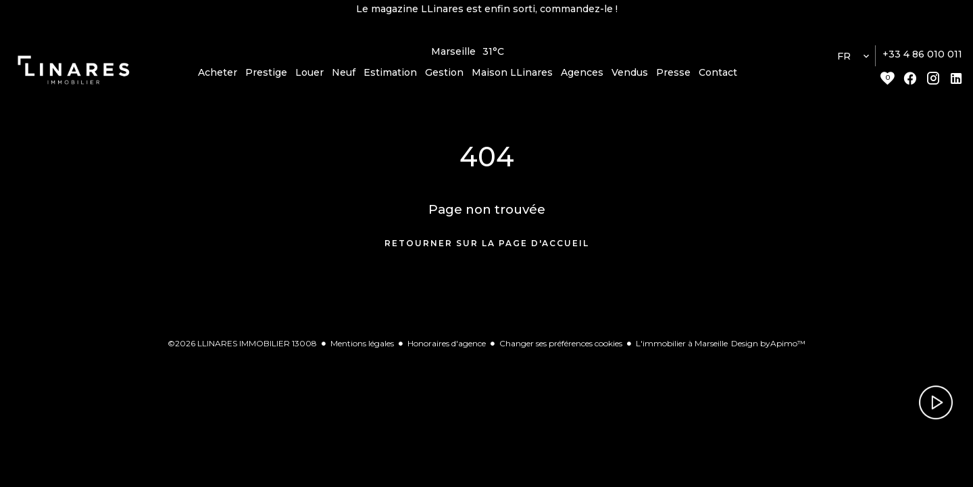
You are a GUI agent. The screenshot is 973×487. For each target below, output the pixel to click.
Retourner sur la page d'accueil (486, 249)
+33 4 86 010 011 (922, 60)
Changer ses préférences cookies (560, 349)
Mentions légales (362, 349)
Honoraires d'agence (446, 349)
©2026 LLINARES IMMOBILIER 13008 (242, 349)
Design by (768, 349)
